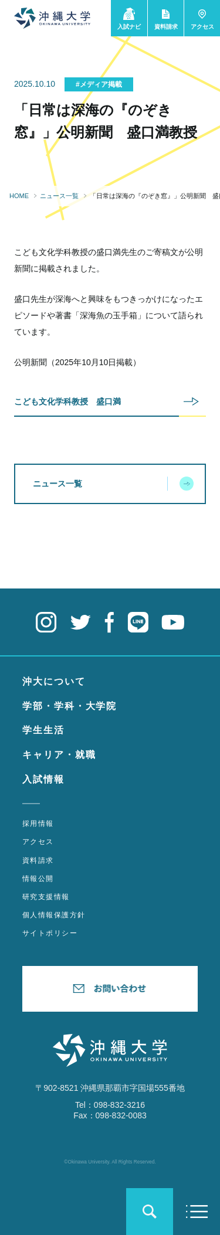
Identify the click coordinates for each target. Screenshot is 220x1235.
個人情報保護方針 (54, 915)
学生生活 (43, 730)
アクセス (38, 842)
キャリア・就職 (59, 755)
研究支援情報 (46, 897)
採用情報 (38, 823)
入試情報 (43, 779)
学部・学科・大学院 (69, 706)
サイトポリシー (49, 933)
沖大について (54, 681)
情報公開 (38, 879)
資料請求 (38, 860)
